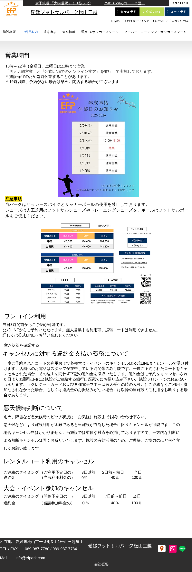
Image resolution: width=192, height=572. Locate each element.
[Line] (182, 549)
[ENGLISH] (180, 3)
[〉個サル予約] (127, 11)
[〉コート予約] (177, 11)
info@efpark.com (30, 558)
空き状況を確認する (21, 345)
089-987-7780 (37, 549)
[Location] (162, 548)
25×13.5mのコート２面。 (124, 3)
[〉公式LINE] (151, 11)
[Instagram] (173, 549)
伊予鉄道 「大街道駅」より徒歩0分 (63, 3)
